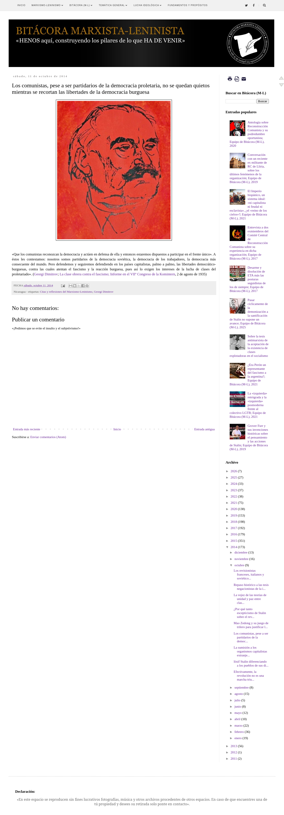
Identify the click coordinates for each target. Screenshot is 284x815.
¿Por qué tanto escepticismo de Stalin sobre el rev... (250, 613)
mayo (238, 713)
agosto (238, 693)
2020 (234, 509)
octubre (239, 565)
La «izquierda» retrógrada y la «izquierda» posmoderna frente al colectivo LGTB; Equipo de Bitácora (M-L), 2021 (248, 405)
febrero (239, 732)
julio (237, 700)
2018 (234, 521)
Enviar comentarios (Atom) (48, 437)
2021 (234, 502)
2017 (234, 528)
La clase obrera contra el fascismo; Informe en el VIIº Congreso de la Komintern (117, 274)
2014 (234, 547)
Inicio (21, 5)
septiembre (241, 687)
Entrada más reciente (26, 429)
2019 (234, 515)
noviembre (241, 559)
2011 (234, 758)
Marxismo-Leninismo (48, 5)
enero (238, 738)
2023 (234, 490)
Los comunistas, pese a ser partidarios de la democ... (251, 637)
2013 (234, 746)
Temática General (113, 5)
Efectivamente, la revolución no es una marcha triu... (249, 675)
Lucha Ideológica (148, 5)
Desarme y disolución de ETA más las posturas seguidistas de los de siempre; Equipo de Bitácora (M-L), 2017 (248, 279)
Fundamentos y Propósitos (188, 5)
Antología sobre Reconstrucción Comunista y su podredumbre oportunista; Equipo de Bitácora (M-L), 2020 (249, 134)
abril (237, 719)
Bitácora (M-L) (81, 5)
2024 (234, 483)
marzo (238, 725)
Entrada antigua (204, 429)
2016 (234, 534)
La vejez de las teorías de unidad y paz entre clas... (250, 598)
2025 (234, 477)
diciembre (240, 552)
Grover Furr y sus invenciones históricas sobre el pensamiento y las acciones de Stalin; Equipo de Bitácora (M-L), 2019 (249, 437)
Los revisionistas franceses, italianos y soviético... (249, 574)
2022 (234, 496)
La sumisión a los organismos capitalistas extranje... (250, 651)
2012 (234, 752)
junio (237, 706)
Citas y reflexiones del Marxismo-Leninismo (66, 291)
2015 (234, 540)
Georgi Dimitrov (46, 274)
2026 (234, 471)
